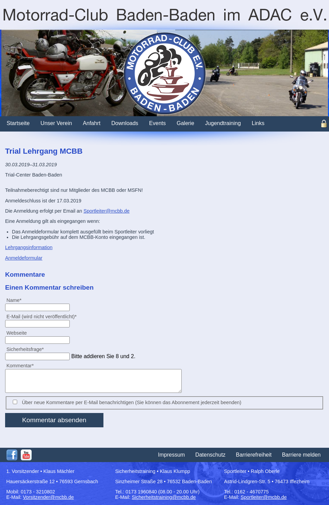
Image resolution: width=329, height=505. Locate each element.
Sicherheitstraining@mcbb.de (164, 497)
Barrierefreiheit (254, 455)
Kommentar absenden (54, 420)
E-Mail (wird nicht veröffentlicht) (41, 316)
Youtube (26, 454)
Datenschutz (210, 455)
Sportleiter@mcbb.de (106, 211)
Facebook (11, 454)
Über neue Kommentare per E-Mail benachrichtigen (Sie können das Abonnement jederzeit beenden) (131, 402)
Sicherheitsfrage (25, 349)
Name (16, 300)
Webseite (16, 333)
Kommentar (20, 365)
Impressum (171, 455)
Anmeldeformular (24, 258)
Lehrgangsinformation (28, 247)
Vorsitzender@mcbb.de (48, 497)
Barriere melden (301, 455)
